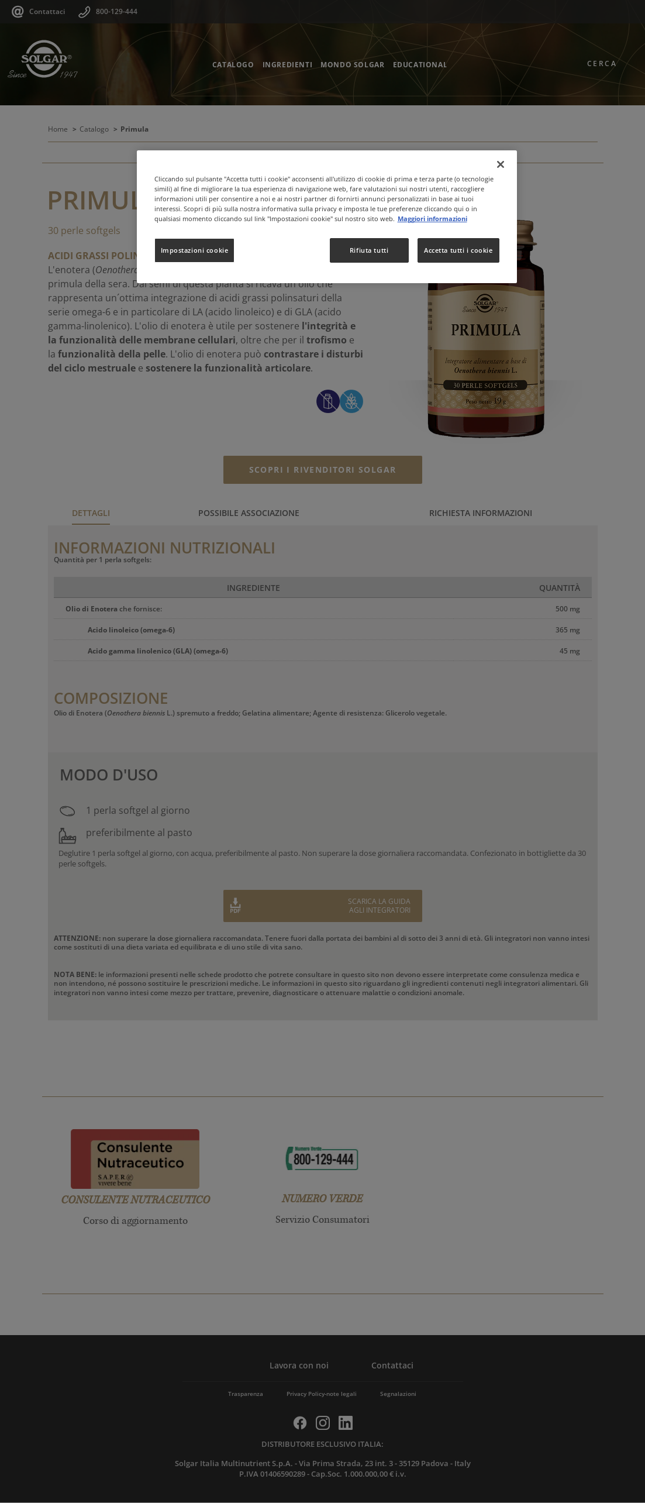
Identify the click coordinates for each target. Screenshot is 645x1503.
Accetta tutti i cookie (458, 250)
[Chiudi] (500, 164)
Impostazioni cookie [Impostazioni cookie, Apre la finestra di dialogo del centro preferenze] (195, 250)
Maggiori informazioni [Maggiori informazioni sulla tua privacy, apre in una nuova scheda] (432, 218)
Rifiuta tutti (369, 250)
